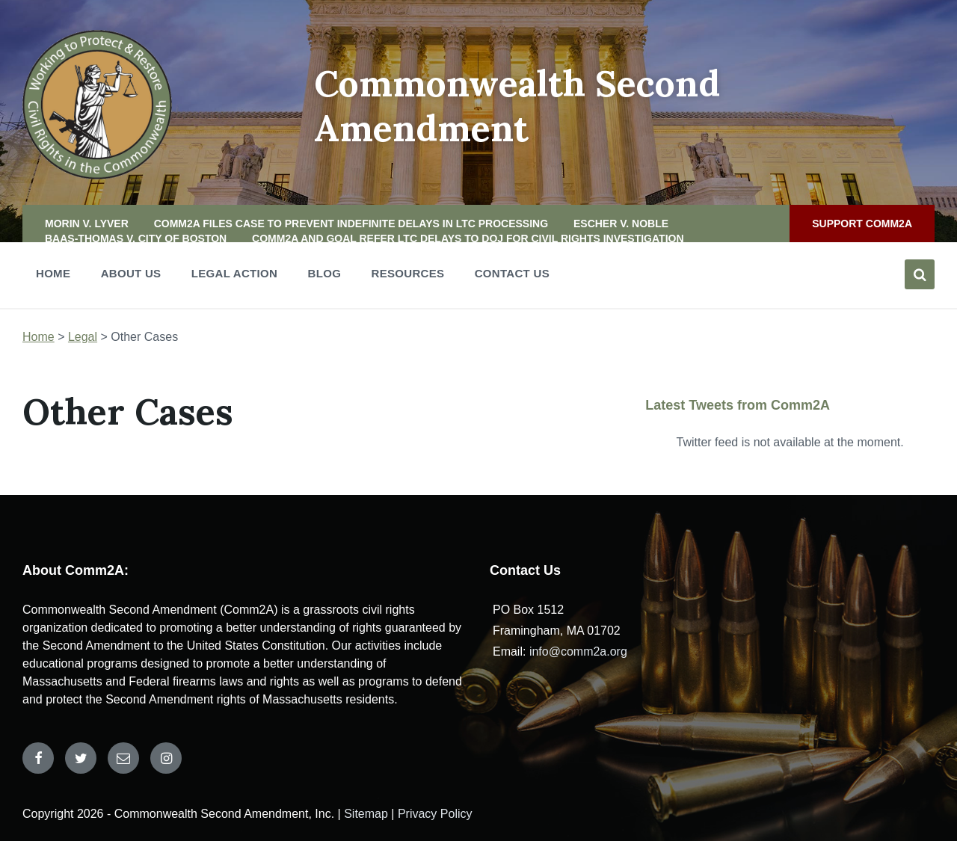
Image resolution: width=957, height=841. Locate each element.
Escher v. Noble (620, 223)
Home (53, 278)
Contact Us (512, 273)
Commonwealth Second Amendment (517, 106)
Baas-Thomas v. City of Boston (136, 238)
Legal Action (234, 278)
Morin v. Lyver (87, 223)
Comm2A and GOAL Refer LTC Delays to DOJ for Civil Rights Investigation (467, 238)
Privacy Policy (435, 813)
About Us (131, 273)
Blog (325, 273)
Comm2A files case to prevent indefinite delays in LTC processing (351, 223)
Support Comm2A (862, 223)
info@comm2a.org (578, 651)
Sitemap (366, 813)
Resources (408, 278)
